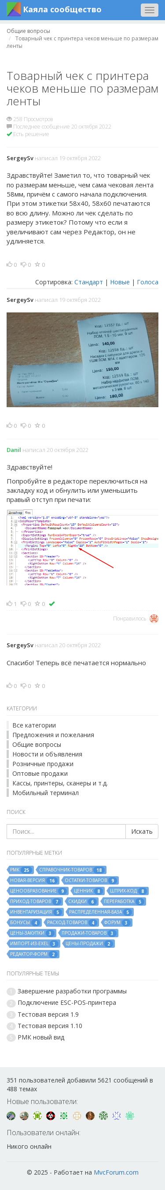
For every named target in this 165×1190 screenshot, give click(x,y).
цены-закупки (32, 933)
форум (117, 922)
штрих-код (128, 891)
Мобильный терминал (45, 793)
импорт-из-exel (34, 943)
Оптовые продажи (40, 773)
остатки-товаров (91, 880)
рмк (21, 870)
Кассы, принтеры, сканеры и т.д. (60, 783)
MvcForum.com (116, 1172)
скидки (82, 901)
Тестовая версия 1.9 (48, 1014)
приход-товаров (35, 901)
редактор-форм (34, 954)
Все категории (34, 725)
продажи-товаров (89, 933)
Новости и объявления (47, 754)
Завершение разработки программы (72, 991)
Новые (120, 282)
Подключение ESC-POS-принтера (67, 1002)
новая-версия (34, 880)
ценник (88, 891)
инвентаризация (36, 912)
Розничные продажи (42, 764)
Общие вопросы (36, 744)
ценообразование (38, 891)
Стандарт (88, 282)
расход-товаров (72, 922)
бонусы (25, 922)
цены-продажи (89, 943)
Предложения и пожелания (53, 735)
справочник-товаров (72, 870)
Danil (14, 450)
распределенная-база (100, 912)
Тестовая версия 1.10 (50, 1026)
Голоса (147, 282)
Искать (142, 831)
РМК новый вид (41, 1037)
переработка (124, 901)
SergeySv (20, 158)
